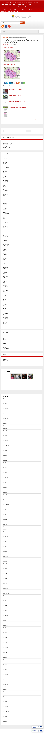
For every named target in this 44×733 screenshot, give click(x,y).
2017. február (5, 299)
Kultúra (11, 2)
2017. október (5, 649)
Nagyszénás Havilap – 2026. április (17, 101)
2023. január (5, 208)
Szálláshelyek (39, 0)
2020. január (5, 254)
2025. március (5, 175)
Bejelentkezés (5, 359)
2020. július (5, 246)
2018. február (5, 640)
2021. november (5, 226)
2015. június (5, 324)
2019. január (5, 269)
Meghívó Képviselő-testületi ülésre (17, 89)
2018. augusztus (5, 276)
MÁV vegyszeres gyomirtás (15, 95)
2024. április (5, 189)
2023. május (5, 203)
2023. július (5, 200)
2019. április (5, 605)
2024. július (5, 185)
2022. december (5, 209)
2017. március (5, 667)
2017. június (5, 294)
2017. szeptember (6, 290)
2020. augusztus (5, 245)
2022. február (5, 222)
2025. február (5, 176)
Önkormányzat (8, 0)
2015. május (5, 326)
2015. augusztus (5, 322)
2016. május (5, 310)
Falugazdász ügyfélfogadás (28, 7)
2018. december (5, 271)
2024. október (5, 181)
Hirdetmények (3, 11)
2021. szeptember (6, 228)
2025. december (5, 163)
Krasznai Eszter (5, 44)
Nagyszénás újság (12, 4)
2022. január (5, 223)
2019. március (5, 267)
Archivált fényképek (20, 4)
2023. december (5, 194)
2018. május (5, 280)
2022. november (5, 499)
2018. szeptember (6, 622)
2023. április (5, 204)
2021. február (5, 237)
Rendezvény (5, 347)
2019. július (5, 262)
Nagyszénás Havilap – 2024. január (35, 119)
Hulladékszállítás (19, 7)
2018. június (5, 278)
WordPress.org (5, 363)
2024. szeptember (6, 182)
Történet (2, 2)
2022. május (5, 218)
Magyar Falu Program (38, 7)
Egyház (7, 2)
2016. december (5, 301)
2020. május (5, 249)
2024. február (5, 191)
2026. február (5, 403)
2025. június (5, 171)
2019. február (5, 268)
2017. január (5, 300)
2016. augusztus (5, 684)
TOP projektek (28, 4)
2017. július (5, 292)
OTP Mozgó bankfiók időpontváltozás (17, 107)
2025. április (5, 173)
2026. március (5, 159)
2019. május (5, 264)
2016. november (5, 303)
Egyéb (17, 44)
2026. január (5, 162)
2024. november (5, 180)
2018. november (5, 272)
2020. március (5, 578)
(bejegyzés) (5, 360)
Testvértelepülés (6, 348)
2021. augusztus (5, 230)
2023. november (5, 195)
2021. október (5, 227)
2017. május (5, 295)
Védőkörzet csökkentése (8, 47)
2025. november (5, 164)
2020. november (5, 241)
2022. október (5, 212)
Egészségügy (36, 2)
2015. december (5, 317)
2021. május (5, 543)
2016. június (5, 309)
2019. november (5, 588)
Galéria (6, 4)
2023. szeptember (6, 198)
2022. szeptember (6, 213)
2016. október (5, 304)
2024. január (5, 193)
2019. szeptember (6, 259)
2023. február (5, 207)
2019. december (5, 255)
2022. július (5, 216)
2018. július (5, 277)
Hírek (4, 340)
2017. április (5, 296)
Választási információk (24, 9)
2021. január (5, 239)
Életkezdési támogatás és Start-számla (8, 7)
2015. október (5, 319)
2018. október (5, 273)
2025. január (5, 177)
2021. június (5, 232)
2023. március (5, 205)
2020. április (5, 250)
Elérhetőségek (15, 0)
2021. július (5, 231)
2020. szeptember (6, 244)
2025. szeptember (6, 167)
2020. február (5, 253)
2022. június (5, 217)
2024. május (5, 455)
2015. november (5, 318)
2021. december (5, 225)
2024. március (5, 190)
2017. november (5, 287)
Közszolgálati (5, 342)
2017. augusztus (5, 291)
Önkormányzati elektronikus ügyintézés (22, 6)
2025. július (5, 420)
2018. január (5, 285)
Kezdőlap (2, 0)
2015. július (5, 323)
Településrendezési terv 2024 (12, 11)
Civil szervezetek (23, 0)
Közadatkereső (31, 9)
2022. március (5, 221)
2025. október (5, 166)
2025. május (5, 172)
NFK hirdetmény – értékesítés (6, 9)
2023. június (5, 482)
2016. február (5, 314)
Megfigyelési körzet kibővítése (9, 64)
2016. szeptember (6, 305)
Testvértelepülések (30, 0)
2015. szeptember (6, 321)
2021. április (5, 235)
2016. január (5, 701)
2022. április (5, 516)
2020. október (5, 561)
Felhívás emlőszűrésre (14, 113)
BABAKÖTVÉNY (15, 9)
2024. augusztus (5, 184)
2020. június (5, 248)
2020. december (5, 240)
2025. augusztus (5, 168)
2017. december (5, 286)
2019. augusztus (5, 595)
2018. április (5, 281)
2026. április (5, 158)
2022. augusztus (5, 214)
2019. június (5, 263)
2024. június (5, 186)
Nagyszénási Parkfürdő (28, 2)
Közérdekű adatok (39, 9)
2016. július (5, 308)
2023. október (5, 196)
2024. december (5, 438)
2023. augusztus (5, 199)
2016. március (5, 313)
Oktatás (2, 4)
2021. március (5, 236)
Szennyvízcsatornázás (19, 2)
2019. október (5, 258)
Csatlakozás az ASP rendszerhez (6, 6)
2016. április (5, 312)
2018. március (5, 282)
